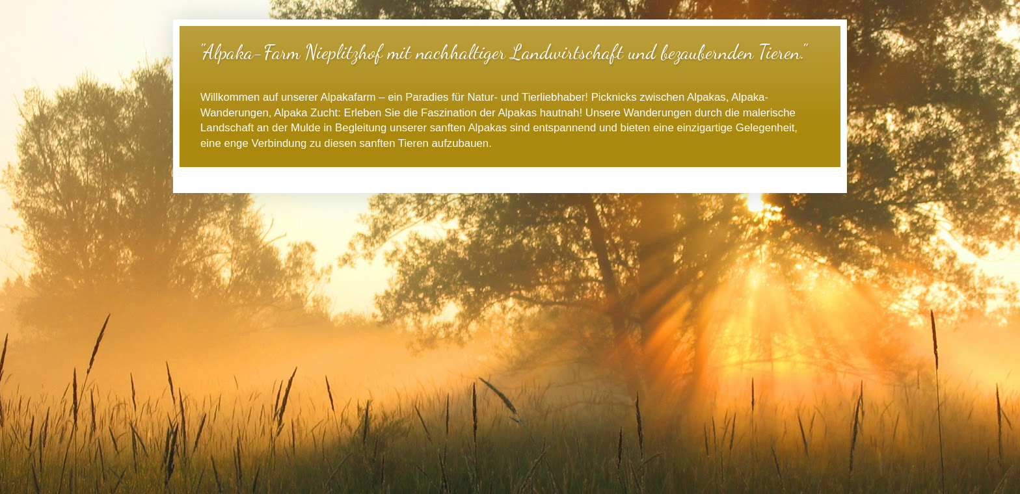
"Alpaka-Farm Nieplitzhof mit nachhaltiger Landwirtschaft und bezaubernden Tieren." (502, 52)
